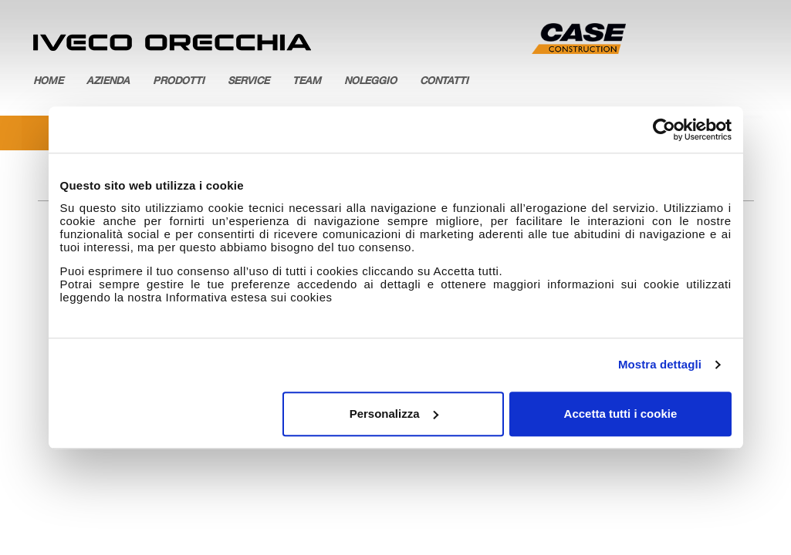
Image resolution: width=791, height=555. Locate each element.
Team (306, 82)
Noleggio (370, 82)
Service (248, 82)
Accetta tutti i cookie (621, 413)
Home (48, 82)
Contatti (444, 82)
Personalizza (394, 413)
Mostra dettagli (659, 364)
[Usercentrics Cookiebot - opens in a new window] (664, 129)
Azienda (108, 82)
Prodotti (179, 82)
